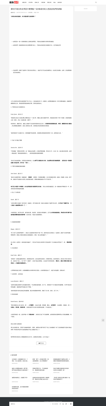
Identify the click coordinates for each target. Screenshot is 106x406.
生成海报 (55, 404)
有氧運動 (30, 2)
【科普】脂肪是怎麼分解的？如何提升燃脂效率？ (61, 378)
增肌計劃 (49, 2)
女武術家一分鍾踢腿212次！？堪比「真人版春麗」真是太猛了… (20, 360)
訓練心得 (37, 2)
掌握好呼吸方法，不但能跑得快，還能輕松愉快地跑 (40, 369)
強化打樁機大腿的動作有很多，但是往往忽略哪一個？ (61, 369)
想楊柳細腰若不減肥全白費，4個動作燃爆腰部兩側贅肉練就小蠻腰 (61, 360)
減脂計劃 (24, 2)
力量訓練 (43, 2)
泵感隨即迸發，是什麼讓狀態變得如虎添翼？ (20, 387)
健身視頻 (60, 2)
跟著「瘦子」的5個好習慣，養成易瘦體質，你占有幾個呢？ (41, 360)
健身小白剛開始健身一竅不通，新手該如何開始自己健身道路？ (20, 369)
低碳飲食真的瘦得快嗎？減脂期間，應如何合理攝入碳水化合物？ (41, 378)
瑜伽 (54, 2)
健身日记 (13, 12)
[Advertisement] (41, 29)
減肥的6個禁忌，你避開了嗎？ (20, 377)
